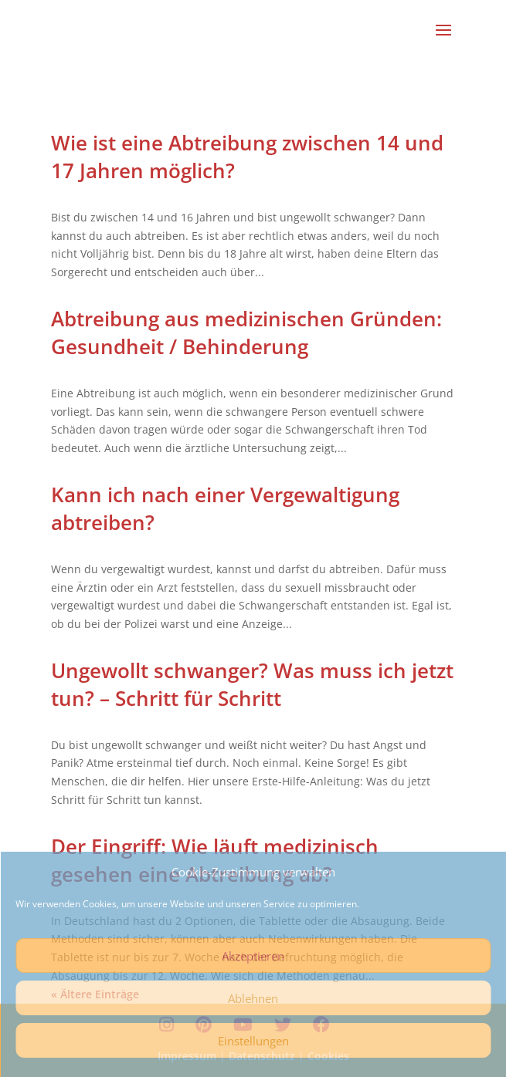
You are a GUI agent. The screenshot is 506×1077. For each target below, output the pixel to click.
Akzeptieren (253, 956)
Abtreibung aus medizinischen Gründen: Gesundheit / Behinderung (246, 332)
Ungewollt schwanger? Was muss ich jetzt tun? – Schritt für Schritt (252, 684)
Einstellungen (253, 1040)
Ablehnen (253, 998)
